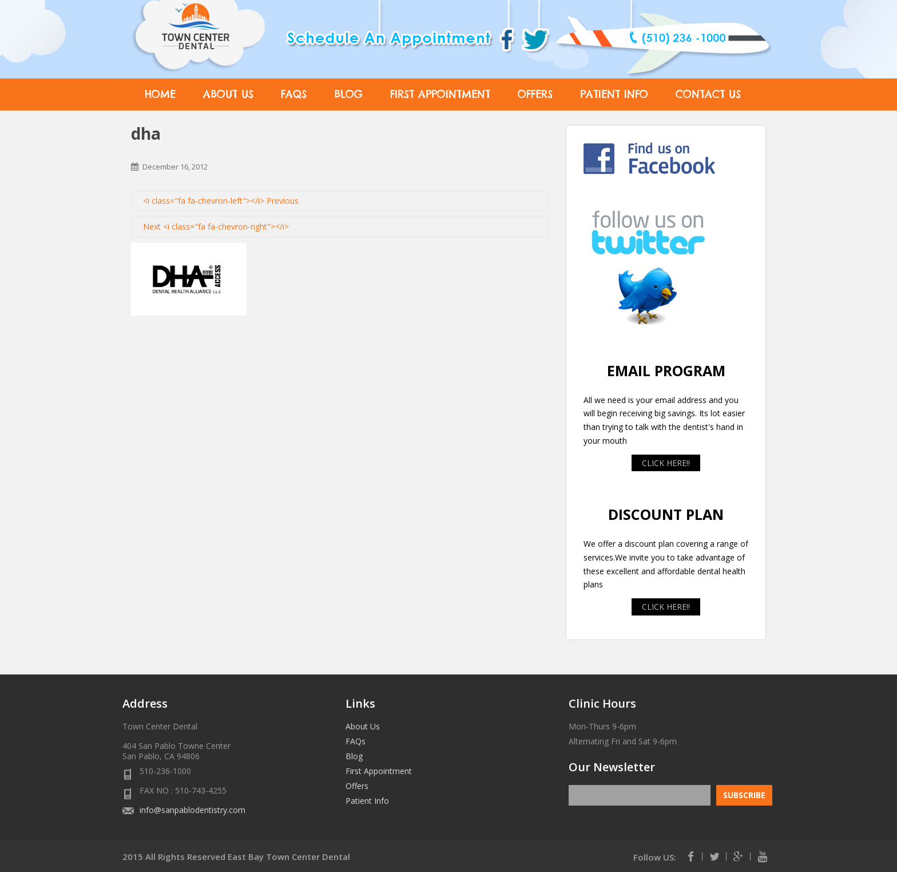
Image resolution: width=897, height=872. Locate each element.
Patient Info (614, 94)
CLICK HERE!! (666, 462)
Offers (535, 94)
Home (160, 94)
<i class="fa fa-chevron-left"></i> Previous (221, 200)
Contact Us (708, 94)
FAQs (294, 94)
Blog (348, 94)
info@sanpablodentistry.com (192, 809)
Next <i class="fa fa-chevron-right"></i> (216, 226)
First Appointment (440, 94)
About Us (228, 94)
